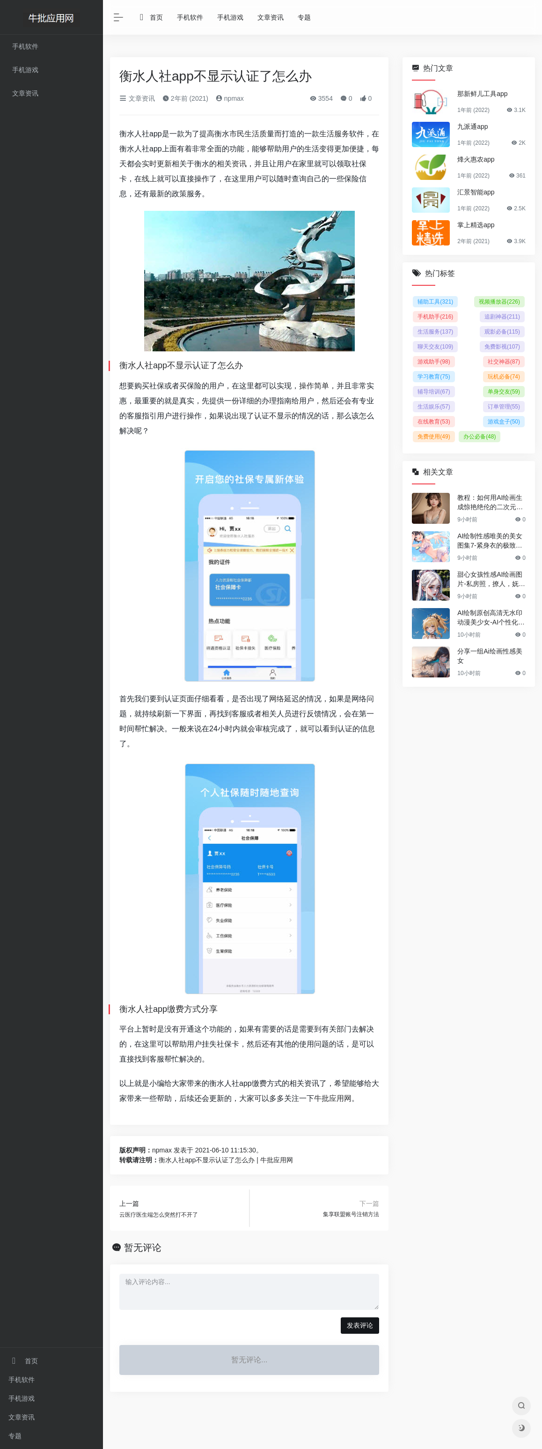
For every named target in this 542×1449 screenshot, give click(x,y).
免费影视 (502, 346)
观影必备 (502, 331)
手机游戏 (21, 1398)
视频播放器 (499, 301)
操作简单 (314, 386)
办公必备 (479, 436)
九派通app (472, 126)
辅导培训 (433, 391)
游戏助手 (433, 361)
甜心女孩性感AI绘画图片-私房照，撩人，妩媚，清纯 (489, 579)
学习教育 (433, 376)
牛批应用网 (333, 1098)
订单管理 (504, 406)
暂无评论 (142, 1247)
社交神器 (504, 361)
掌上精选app (475, 225)
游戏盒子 (504, 421)
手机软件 (21, 1379)
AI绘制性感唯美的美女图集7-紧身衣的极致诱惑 (489, 541)
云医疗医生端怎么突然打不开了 (158, 1214)
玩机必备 (504, 376)
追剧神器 (502, 316)
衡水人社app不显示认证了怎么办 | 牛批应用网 (226, 1160)
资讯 (239, 164)
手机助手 (435, 316)
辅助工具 (435, 301)
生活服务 (334, 134)
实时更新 (157, 164)
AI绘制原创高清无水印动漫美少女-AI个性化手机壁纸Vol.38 (491, 618)
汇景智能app (475, 192)
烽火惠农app (475, 159)
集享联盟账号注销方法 (351, 1214)
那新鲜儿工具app (482, 93)
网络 (276, 699)
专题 (15, 1436)
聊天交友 (435, 346)
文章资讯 (21, 1417)
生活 (251, 134)
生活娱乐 (433, 406)
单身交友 (504, 391)
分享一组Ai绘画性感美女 (489, 655)
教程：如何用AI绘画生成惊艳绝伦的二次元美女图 (490, 503)
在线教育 (433, 421)
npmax (230, 98)
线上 (149, 179)
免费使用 (433, 436)
